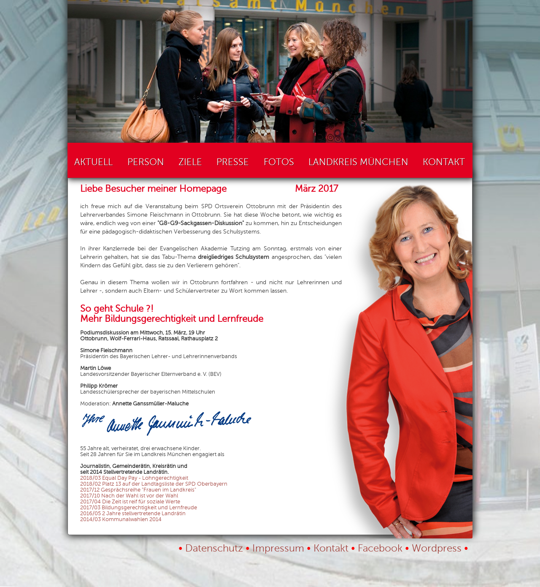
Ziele (190, 162)
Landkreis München (358, 162)
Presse (232, 162)
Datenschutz (214, 548)
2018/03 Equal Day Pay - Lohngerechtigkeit (134, 478)
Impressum (278, 548)
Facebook (380, 548)
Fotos (279, 162)
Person (145, 162)
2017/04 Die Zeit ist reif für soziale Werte (130, 502)
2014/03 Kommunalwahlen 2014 (121, 519)
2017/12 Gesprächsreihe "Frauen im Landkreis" (138, 490)
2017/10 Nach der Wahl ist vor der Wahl (129, 496)
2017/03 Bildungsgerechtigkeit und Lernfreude (138, 508)
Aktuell (93, 162)
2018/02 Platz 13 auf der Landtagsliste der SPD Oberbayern (153, 484)
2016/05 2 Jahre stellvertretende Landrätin (133, 513)
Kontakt (444, 162)
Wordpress (437, 548)
